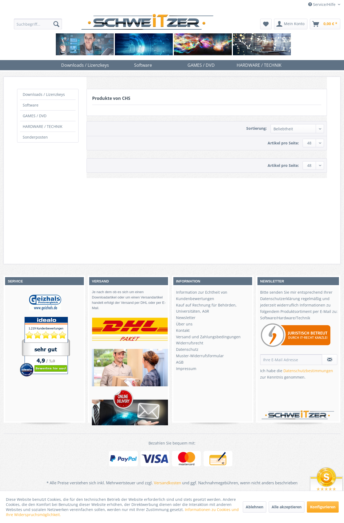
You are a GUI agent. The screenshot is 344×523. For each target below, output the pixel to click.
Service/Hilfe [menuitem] (322, 4)
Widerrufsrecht (189, 342)
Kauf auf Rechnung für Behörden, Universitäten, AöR (206, 308)
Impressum (186, 368)
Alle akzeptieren (287, 506)
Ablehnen (254, 506)
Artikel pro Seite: (283, 143)
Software (30, 105)
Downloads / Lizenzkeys (44, 94)
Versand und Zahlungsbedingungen (208, 336)
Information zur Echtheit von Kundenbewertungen (201, 295)
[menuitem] (38, 24)
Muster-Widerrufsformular (200, 355)
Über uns (184, 324)
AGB (179, 362)
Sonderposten (35, 137)
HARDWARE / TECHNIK (42, 126)
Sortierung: (256, 128)
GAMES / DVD (34, 115)
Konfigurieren (322, 506)
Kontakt (183, 330)
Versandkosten (167, 482)
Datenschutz (187, 349)
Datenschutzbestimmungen (308, 370)
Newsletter (186, 317)
